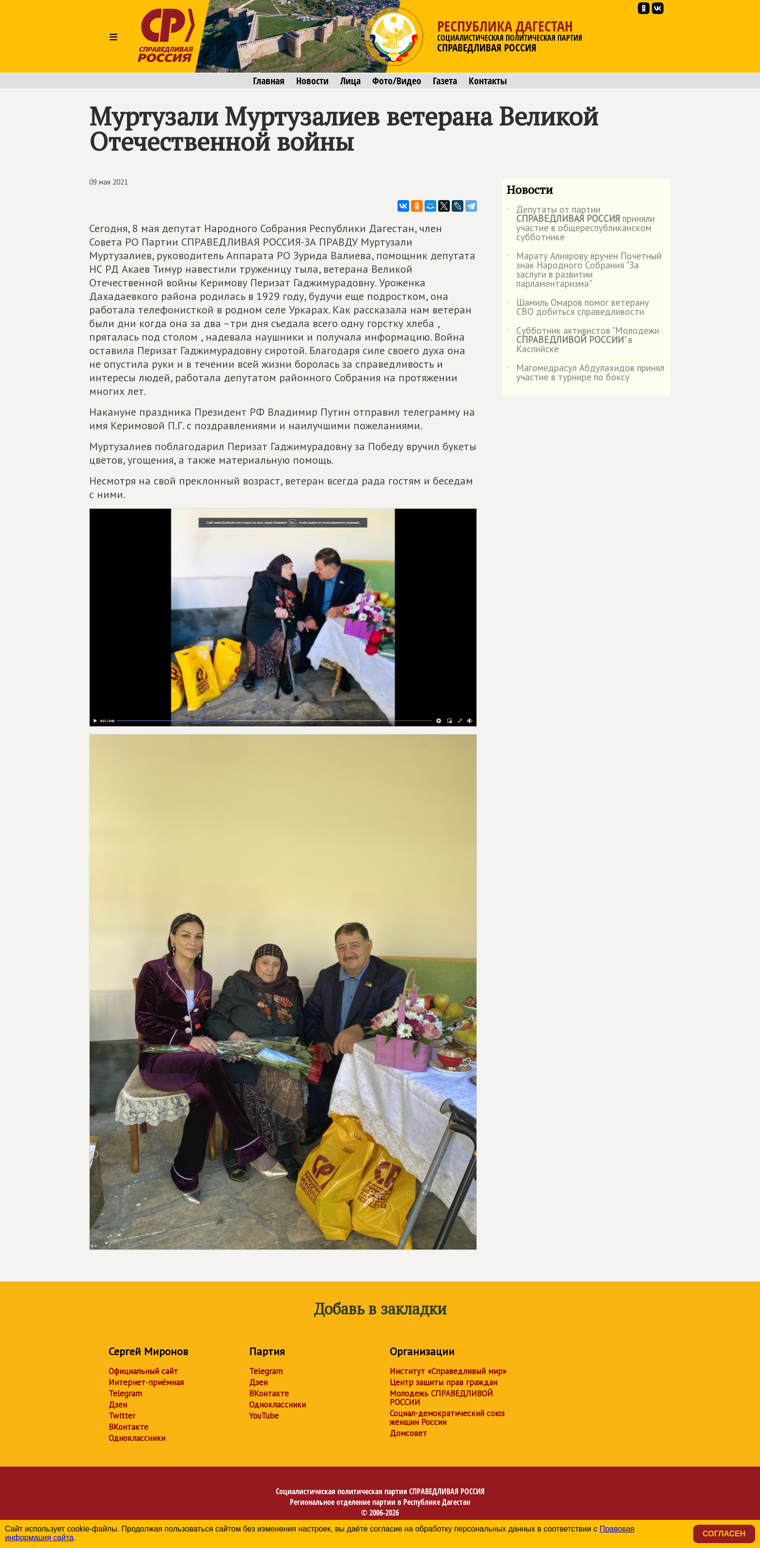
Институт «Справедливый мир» (448, 1371)
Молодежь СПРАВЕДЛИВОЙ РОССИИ (441, 1398)
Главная (269, 81)
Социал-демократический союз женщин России (447, 1417)
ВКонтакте (128, 1427)
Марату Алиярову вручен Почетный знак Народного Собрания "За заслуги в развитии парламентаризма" (584, 270)
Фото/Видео (396, 81)
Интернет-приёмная (146, 1382)
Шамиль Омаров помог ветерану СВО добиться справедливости (578, 307)
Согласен (724, 1534)
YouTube (264, 1415)
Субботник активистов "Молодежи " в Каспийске (583, 340)
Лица (350, 81)
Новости (312, 81)
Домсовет (408, 1433)
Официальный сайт (143, 1371)
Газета (445, 81)
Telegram (125, 1393)
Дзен (118, 1404)
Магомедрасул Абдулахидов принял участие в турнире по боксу (586, 373)
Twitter (122, 1415)
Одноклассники (137, 1438)
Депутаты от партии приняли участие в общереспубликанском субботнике (581, 224)
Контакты (488, 81)
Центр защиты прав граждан (443, 1382)
